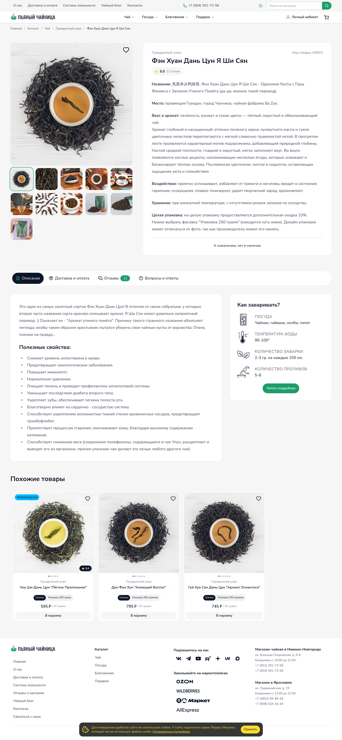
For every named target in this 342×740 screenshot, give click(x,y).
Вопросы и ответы (158, 278)
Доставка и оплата (69, 278)
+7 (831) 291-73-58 (269, 665)
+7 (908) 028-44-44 (269, 704)
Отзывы (114, 278)
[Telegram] (188, 659)
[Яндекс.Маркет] (193, 701)
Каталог (101, 649)
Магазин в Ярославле (273, 682)
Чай (129, 17)
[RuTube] (208, 659)
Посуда (150, 17)
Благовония (176, 17)
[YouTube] (198, 659)
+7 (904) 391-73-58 (269, 671)
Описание (28, 278)
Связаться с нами (27, 716)
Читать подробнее (280, 388)
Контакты (21, 709)
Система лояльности (29, 685)
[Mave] (228, 659)
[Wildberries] (188, 691)
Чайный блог (23, 701)
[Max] (237, 659)
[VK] (178, 659)
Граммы (39, 597)
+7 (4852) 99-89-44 (269, 699)
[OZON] (185, 681)
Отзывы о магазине (28, 693)
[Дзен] (218, 659)
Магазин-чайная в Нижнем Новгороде (288, 649)
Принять (250, 729)
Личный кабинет (302, 17)
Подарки (205, 17)
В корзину (53, 615)
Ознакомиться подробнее (171, 732)
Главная (19, 661)
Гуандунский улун (166, 52)
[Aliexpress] (188, 710)
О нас (17, 669)
